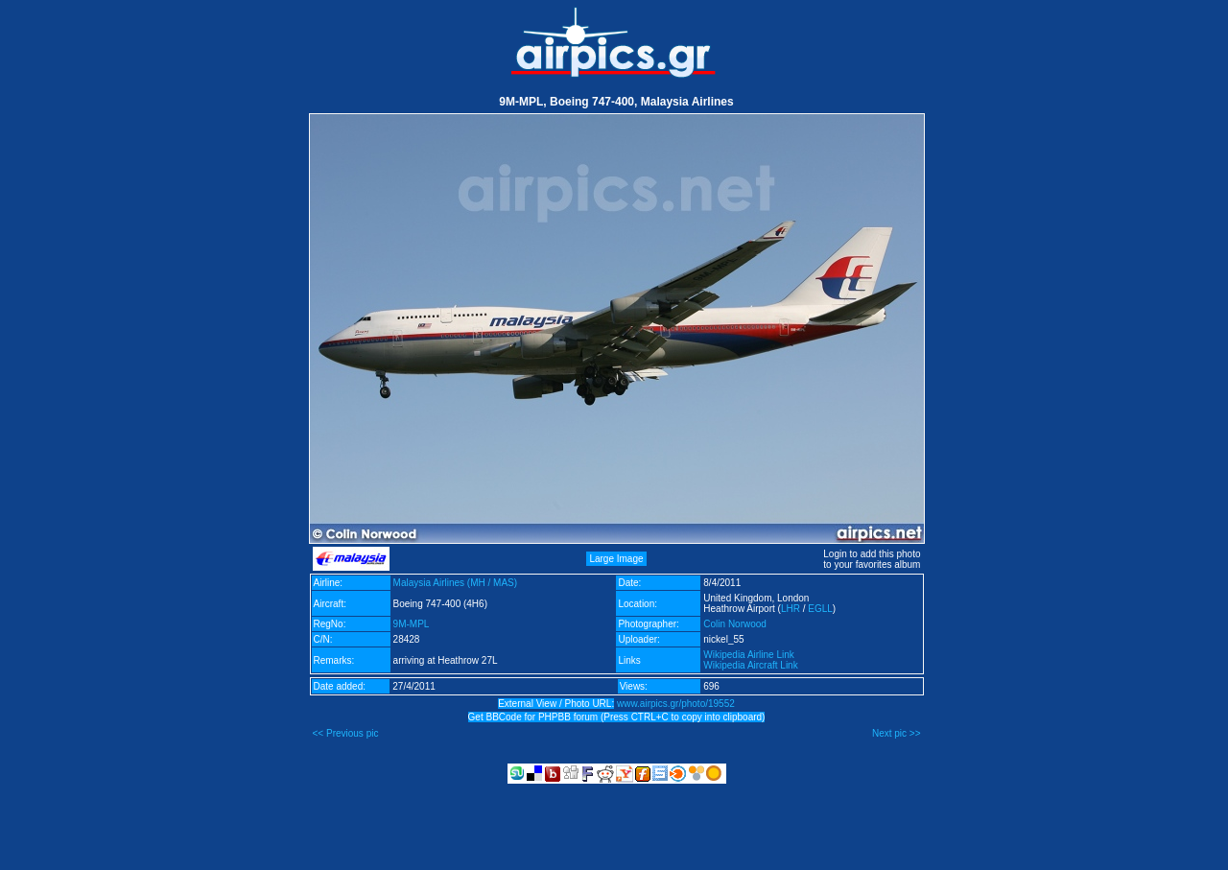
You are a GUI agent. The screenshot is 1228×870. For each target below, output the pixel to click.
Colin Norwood (735, 624)
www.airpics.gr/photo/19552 (676, 703)
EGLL (820, 608)
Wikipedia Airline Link (748, 654)
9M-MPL (411, 624)
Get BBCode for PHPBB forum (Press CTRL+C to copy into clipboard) (617, 717)
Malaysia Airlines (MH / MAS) (455, 582)
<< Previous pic (346, 733)
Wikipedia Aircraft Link (750, 665)
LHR (790, 608)
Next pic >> (896, 733)
